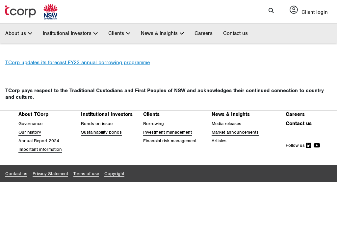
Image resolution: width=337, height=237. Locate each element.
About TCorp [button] (33, 114)
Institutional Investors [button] (70, 33)
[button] (271, 10)
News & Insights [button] (162, 33)
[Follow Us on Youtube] (315, 145)
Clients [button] (119, 33)
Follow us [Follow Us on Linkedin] (298, 145)
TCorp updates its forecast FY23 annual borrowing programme (77, 62)
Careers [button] (295, 114)
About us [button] (18, 33)
